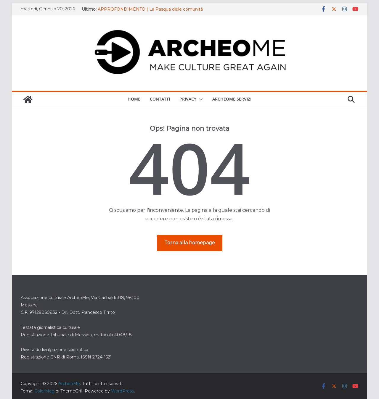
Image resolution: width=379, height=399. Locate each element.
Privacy (187, 99)
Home (134, 99)
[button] (199, 99)
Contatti (160, 99)
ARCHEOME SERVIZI (231, 99)
